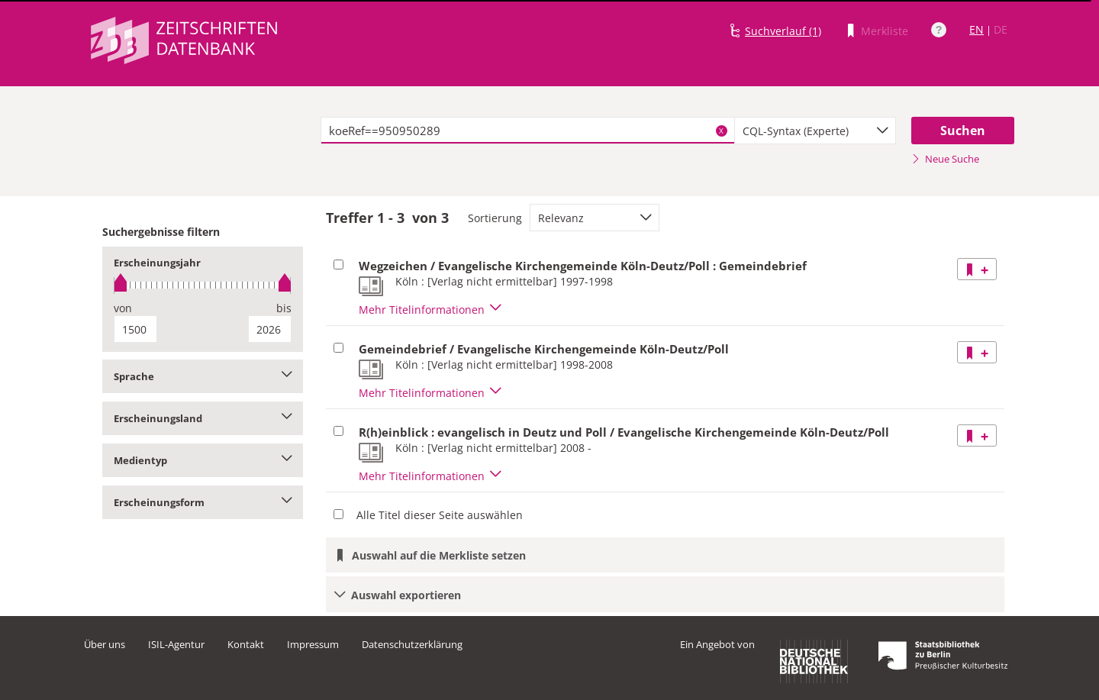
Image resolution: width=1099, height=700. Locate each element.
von (123, 308)
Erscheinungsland (203, 418)
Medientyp (203, 460)
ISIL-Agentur (176, 644)
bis (284, 308)
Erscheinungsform (203, 502)
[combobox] (815, 130)
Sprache (203, 376)
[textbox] (528, 130)
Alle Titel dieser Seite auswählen (439, 515)
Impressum (313, 644)
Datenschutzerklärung (412, 644)
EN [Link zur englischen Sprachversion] (976, 29)
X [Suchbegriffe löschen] (721, 130)
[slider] (203, 285)
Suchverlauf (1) (783, 31)
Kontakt (245, 644)
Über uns (104, 644)
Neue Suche (945, 159)
